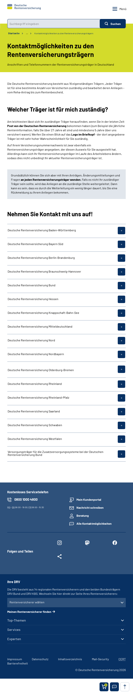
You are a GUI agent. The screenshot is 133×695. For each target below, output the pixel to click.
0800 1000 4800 (26, 499)
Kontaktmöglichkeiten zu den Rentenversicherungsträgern (63, 33)
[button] (114, 686)
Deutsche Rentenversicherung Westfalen (35, 438)
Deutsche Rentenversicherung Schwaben (35, 425)
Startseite (14, 33)
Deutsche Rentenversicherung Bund (31, 285)
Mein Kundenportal (88, 499)
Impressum (14, 659)
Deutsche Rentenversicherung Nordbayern (36, 354)
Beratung (82, 515)
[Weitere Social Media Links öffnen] (59, 557)
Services (13, 629)
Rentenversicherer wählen (26, 602)
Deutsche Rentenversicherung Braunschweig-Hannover (44, 271)
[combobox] (53, 23)
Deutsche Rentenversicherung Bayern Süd (35, 243)
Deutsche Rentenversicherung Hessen (33, 298)
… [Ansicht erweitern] (27, 33)
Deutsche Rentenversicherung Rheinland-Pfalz (38, 397)
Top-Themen (16, 620)
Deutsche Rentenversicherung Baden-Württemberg (42, 230)
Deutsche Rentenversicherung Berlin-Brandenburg (41, 257)
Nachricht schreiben (90, 507)
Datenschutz (40, 659)
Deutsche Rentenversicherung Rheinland (35, 383)
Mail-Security (100, 659)
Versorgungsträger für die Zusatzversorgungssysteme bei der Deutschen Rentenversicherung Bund (55, 453)
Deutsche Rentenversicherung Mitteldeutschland (40, 326)
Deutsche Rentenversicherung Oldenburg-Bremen (41, 369)
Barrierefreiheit (17, 663)
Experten (14, 639)
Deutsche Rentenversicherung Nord (31, 340)
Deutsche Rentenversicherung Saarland (34, 411)
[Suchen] (113, 23)
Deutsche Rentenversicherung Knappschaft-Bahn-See (43, 312)
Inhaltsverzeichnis (70, 659)
